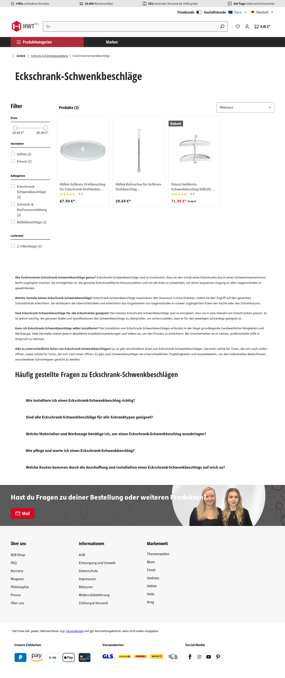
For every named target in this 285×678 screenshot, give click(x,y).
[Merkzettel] (237, 26)
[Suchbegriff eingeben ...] (130, 26)
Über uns (17, 603)
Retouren (86, 587)
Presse (16, 595)
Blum (151, 562)
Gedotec (153, 578)
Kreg (150, 602)
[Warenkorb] (262, 26)
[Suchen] (222, 26)
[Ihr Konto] (247, 26)
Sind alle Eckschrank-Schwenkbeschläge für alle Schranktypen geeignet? (89, 417)
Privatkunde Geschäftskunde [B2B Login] (201, 12)
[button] (245, 107)
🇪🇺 (235, 12)
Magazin (17, 579)
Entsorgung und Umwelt (97, 563)
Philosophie (20, 587)
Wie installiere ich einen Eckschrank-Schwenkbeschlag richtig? (80, 400)
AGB (82, 554)
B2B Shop (18, 554)
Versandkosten (74, 631)
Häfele (152, 586)
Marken (112, 42)
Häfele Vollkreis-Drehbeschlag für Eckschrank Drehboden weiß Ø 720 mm (82, 187)
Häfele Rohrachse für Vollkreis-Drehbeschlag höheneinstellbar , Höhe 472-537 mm (139, 187)
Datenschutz (88, 571)
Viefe (150, 594)
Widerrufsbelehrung (94, 595)
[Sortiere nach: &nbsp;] (245, 107)
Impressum (87, 579)
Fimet (151, 570)
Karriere (17, 571)
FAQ (14, 563)
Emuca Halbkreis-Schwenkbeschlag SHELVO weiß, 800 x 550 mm (191, 187)
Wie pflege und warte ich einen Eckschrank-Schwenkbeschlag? (80, 450)
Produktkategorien (34, 42)
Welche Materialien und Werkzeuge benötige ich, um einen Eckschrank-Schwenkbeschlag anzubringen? (116, 434)
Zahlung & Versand (93, 603)
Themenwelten (158, 554)
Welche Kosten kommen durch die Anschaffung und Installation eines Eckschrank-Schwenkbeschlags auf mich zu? (125, 467)
